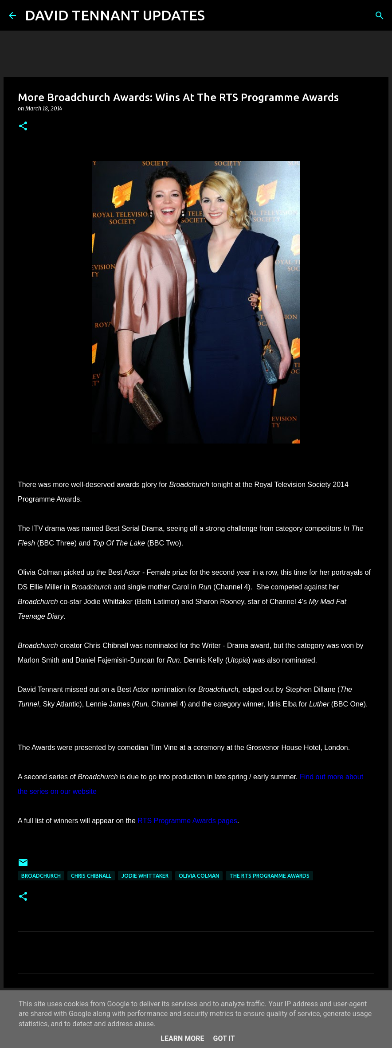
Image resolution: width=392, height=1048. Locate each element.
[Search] (217, 15)
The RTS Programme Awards (269, 876)
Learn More (182, 1038)
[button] (23, 127)
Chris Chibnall (91, 876)
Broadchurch (41, 876)
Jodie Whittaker (145, 876)
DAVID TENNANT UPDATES (115, 15)
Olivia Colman (199, 876)
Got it (224, 1038)
